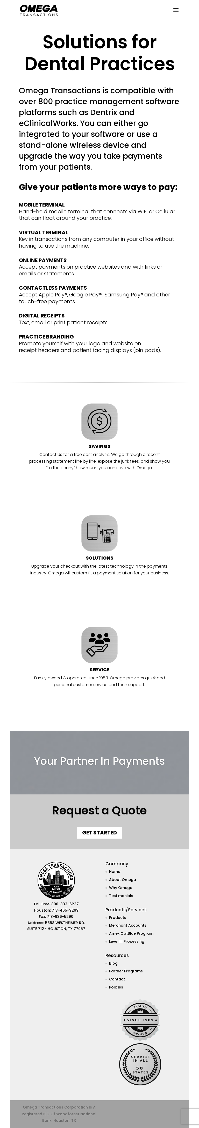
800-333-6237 (65, 904)
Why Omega (120, 887)
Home (114, 871)
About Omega (122, 879)
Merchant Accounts (127, 925)
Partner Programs (126, 971)
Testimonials (121, 895)
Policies (116, 987)
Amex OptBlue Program (131, 933)
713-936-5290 (60, 916)
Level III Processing (126, 941)
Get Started (99, 832)
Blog (113, 963)
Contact (117, 979)
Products (117, 917)
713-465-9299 (65, 910)
